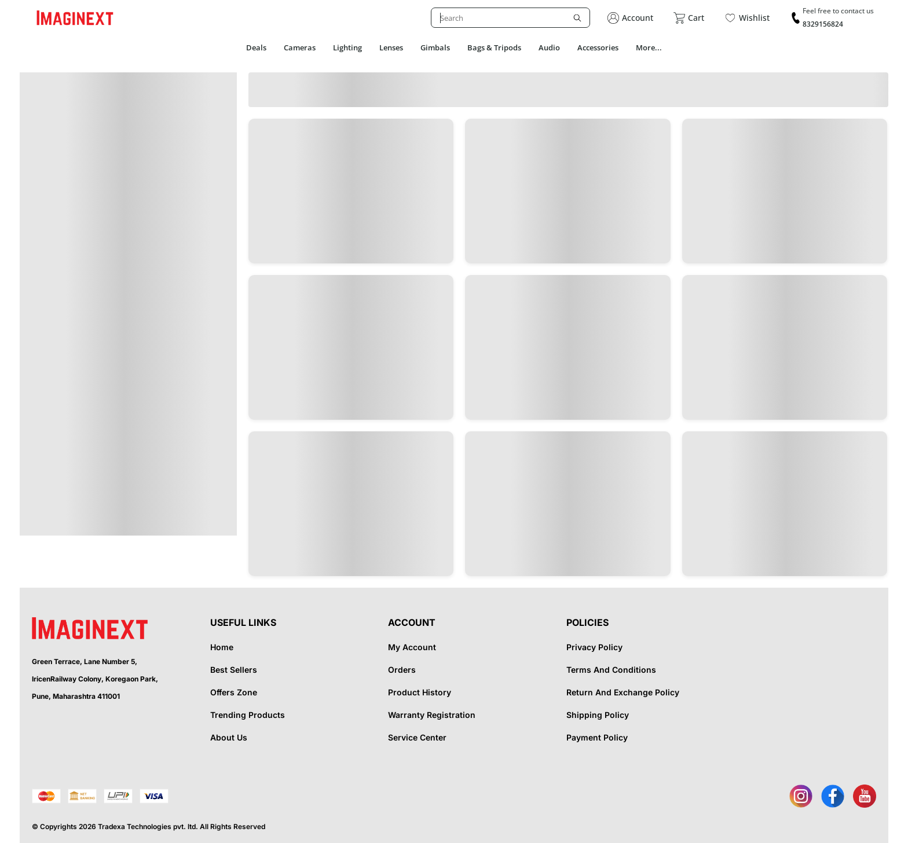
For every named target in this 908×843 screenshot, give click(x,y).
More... (649, 47)
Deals (256, 47)
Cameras (300, 47)
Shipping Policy (597, 715)
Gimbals (435, 47)
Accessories (597, 47)
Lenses (391, 47)
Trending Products (247, 715)
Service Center (417, 737)
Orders (402, 670)
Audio (549, 47)
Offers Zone (233, 692)
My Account (412, 647)
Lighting (347, 47)
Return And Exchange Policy (622, 692)
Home (221, 647)
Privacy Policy (594, 647)
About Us (228, 737)
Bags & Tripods (494, 47)
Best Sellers (233, 670)
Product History (419, 692)
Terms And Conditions (611, 670)
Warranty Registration (431, 715)
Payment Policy (597, 737)
